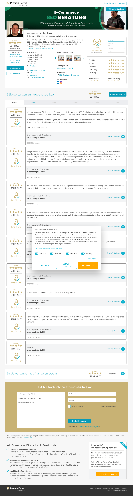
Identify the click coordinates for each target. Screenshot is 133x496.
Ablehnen (45, 265)
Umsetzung (93, 69)
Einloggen (122, 3)
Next (83, 58)
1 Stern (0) (118, 102)
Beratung (92, 73)
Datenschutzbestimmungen (52, 248)
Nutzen (91, 63)
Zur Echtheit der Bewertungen (15, 61)
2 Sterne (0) (97, 102)
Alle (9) (14, 102)
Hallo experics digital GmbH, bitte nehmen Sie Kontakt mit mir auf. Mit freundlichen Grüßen (41, 410)
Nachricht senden (79, 421)
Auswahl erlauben (67, 265)
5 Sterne (110, 40)
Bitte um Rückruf (77, 406)
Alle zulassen (88, 265)
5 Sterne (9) (34, 102)
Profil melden (28, 438)
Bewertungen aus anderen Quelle (15, 55)
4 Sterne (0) (55, 102)
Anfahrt (32, 66)
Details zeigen (91, 259)
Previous (55, 58)
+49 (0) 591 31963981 (38, 70)
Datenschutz (116, 488)
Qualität (92, 60)
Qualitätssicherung (107, 488)
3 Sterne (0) (76, 102)
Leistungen (93, 66)
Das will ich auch (110, 3)
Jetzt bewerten (15, 68)
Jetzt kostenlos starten (107, 474)
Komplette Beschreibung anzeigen (40, 48)
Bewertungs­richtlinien (95, 488)
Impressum (38, 248)
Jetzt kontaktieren (116, 9)
